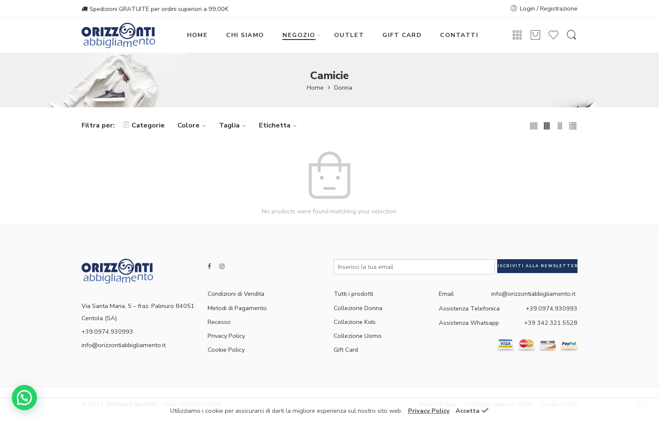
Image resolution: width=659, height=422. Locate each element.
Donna (343, 87)
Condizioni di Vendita (236, 293)
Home (315, 87)
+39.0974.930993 (551, 308)
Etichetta (279, 125)
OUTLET (349, 35)
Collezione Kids (355, 322)
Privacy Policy (226, 336)
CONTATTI (459, 35)
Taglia (233, 125)
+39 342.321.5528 (550, 322)
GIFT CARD (402, 35)
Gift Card (346, 349)
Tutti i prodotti (353, 293)
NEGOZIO (298, 35)
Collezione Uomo (358, 336)
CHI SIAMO (245, 35)
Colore (192, 125)
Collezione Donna (358, 308)
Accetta (468, 410)
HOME (197, 35)
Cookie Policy (226, 349)
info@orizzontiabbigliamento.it (124, 345)
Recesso (219, 322)
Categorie (144, 125)
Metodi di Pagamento (237, 308)
